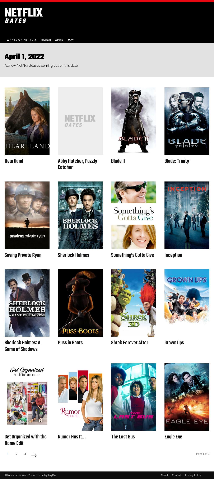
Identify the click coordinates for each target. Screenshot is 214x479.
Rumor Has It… (72, 437)
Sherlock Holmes (73, 255)
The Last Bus (123, 437)
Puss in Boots (70, 343)
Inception (173, 255)
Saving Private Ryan (23, 255)
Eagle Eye (173, 437)
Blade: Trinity (176, 161)
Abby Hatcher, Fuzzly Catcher (78, 164)
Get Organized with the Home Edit (26, 440)
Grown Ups (174, 343)
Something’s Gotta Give (132, 255)
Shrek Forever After (130, 343)
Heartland (14, 161)
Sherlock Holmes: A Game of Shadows (23, 346)
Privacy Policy (193, 475)
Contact (176, 475)
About (164, 475)
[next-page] (34, 456)
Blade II (118, 161)
